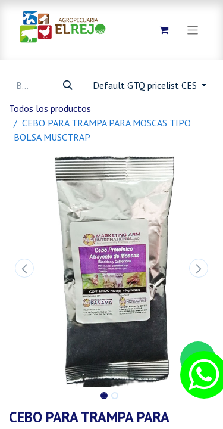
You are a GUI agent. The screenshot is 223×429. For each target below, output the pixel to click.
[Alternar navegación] (193, 29)
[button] (24, 268)
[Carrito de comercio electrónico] (164, 30)
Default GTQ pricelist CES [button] (146, 85)
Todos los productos (50, 108)
